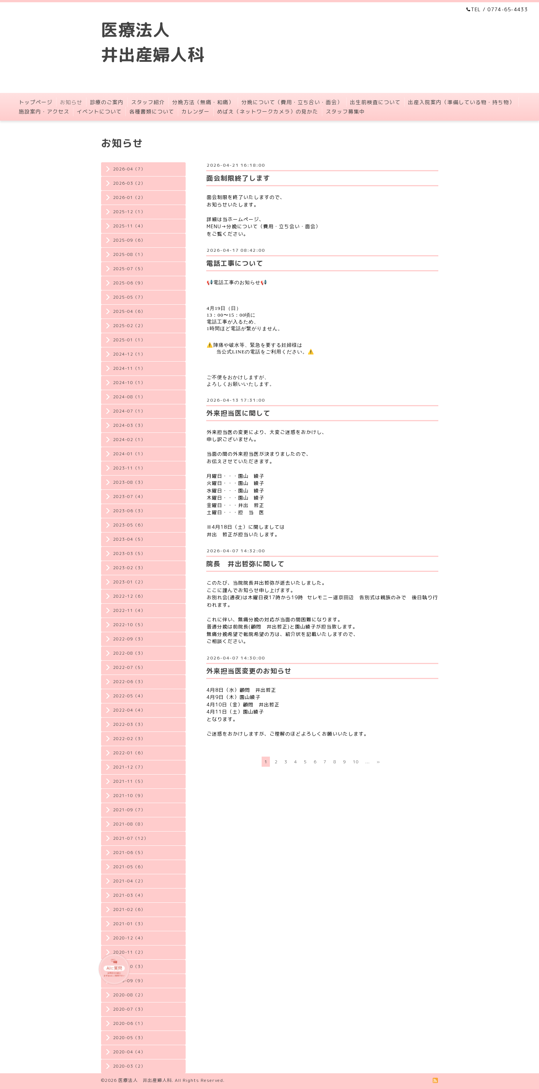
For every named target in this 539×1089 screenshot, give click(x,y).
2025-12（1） (129, 212)
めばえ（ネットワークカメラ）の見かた (267, 111)
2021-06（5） (129, 853)
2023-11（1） (129, 468)
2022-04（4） (129, 710)
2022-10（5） (129, 625)
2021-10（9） (129, 796)
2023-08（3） (129, 482)
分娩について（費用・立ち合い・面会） (291, 102)
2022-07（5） (129, 667)
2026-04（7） (129, 169)
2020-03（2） (129, 1066)
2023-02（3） (129, 568)
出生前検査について (375, 102)
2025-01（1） (129, 340)
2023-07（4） (129, 497)
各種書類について (151, 111)
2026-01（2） (129, 197)
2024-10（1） (129, 383)
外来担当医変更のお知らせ (249, 671)
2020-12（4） (129, 938)
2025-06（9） (129, 283)
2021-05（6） (129, 867)
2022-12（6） (129, 596)
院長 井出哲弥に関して (245, 563)
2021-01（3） (129, 924)
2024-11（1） (129, 368)
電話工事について (234, 263)
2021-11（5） (129, 781)
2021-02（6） (129, 909)
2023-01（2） (129, 582)
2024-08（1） (129, 397)
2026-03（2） (129, 183)
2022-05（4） (129, 696)
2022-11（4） (129, 610)
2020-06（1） (129, 1023)
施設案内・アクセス (44, 111)
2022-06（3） (129, 682)
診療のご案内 (107, 102)
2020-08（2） (129, 995)
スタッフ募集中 (345, 111)
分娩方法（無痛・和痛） (203, 102)
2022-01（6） (129, 753)
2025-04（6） (129, 311)
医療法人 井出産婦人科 (145, 1080)
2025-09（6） (129, 240)
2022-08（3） (129, 653)
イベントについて (99, 111)
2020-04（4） (129, 1052)
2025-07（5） (129, 269)
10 (356, 761)
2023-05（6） (129, 525)
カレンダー (196, 111)
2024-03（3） (129, 425)
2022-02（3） (129, 739)
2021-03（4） (129, 895)
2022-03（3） (129, 724)
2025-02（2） (129, 326)
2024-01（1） (129, 454)
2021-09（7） (129, 810)
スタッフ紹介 (148, 102)
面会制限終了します (238, 178)
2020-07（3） (129, 1009)
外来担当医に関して (238, 413)
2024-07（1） (129, 411)
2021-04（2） (129, 881)
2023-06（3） (129, 511)
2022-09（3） (129, 639)
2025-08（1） (129, 254)
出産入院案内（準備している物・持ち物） (461, 102)
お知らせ (71, 102)
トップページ (35, 102)
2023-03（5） (129, 553)
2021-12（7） (129, 767)
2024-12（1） (129, 354)
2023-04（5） (129, 539)
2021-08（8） (129, 824)
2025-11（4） (129, 226)
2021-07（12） (130, 838)
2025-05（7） (129, 297)
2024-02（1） (129, 440)
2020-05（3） (129, 1038)
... (367, 761)
